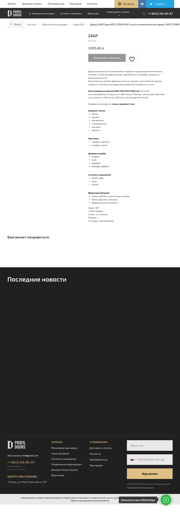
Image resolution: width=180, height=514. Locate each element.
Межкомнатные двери (55, 24)
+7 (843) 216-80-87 (160, 13)
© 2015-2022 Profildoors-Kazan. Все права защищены (149, 484)
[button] (126, 4)
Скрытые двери (60, 453)
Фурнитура (57, 475)
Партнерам (75, 3)
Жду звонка (150, 473)
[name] (150, 445)
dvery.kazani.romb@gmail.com (22, 455)
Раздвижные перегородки (66, 464)
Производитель (56, 3)
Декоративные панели (64, 469)
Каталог (12, 3)
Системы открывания (63, 458)
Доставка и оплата (32, 3)
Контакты (92, 3)
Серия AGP (79, 24)
